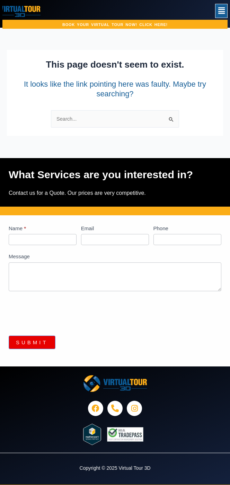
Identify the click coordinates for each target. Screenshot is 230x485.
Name (17, 228)
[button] (221, 11)
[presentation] (61, 311)
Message (19, 256)
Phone (160, 228)
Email (87, 228)
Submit (32, 342)
